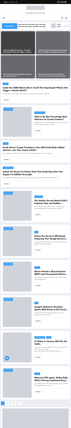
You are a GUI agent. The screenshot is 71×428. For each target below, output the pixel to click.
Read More (6, 100)
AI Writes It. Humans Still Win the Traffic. (50, 342)
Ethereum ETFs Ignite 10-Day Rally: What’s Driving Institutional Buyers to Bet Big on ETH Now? (51, 379)
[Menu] (4, 18)
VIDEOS (48, 337)
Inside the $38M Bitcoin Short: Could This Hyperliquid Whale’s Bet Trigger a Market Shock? (17, 51)
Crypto (5, 83)
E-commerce (39, 196)
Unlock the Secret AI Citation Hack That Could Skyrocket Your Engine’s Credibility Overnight (33, 25)
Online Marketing (40, 112)
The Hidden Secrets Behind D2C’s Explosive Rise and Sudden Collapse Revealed (51, 202)
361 (14, 403)
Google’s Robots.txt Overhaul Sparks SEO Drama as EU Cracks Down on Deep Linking (50, 308)
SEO (36, 232)
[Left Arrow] (65, 26)
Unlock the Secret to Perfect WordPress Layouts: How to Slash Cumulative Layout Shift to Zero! (51, 75)
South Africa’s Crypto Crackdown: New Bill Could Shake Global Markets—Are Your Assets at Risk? (33, 149)
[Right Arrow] (68, 26)
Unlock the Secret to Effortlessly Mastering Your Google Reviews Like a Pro (49, 237)
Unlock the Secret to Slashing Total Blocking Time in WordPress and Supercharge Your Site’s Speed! (52, 51)
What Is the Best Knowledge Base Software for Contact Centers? (17, 75)
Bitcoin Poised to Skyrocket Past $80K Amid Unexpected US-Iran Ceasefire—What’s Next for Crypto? (50, 273)
